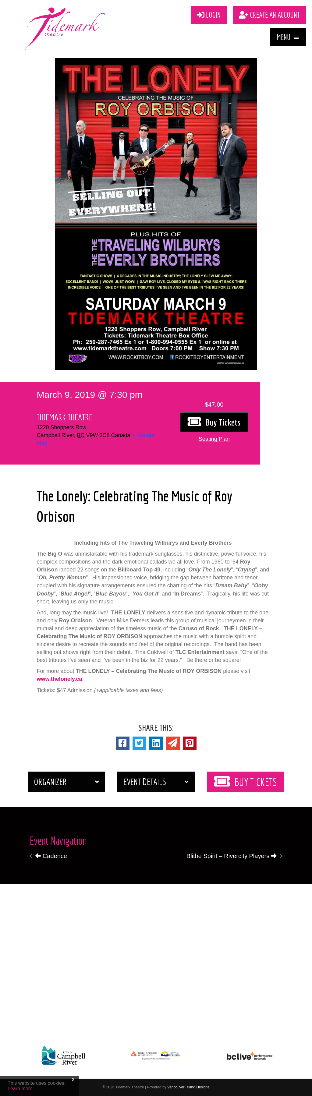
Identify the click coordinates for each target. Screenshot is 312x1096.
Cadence (51, 856)
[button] (288, 37)
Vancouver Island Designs (188, 1087)
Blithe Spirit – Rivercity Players (231, 856)
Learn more (20, 1088)
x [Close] (73, 1079)
